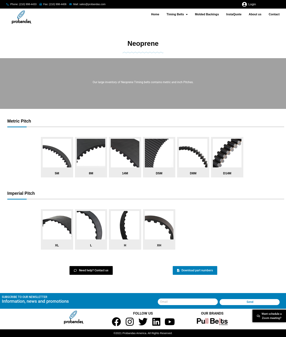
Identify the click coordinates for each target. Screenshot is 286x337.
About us (255, 14)
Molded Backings (207, 14)
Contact (274, 14)
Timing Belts (177, 14)
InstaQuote (233, 14)
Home (155, 14)
